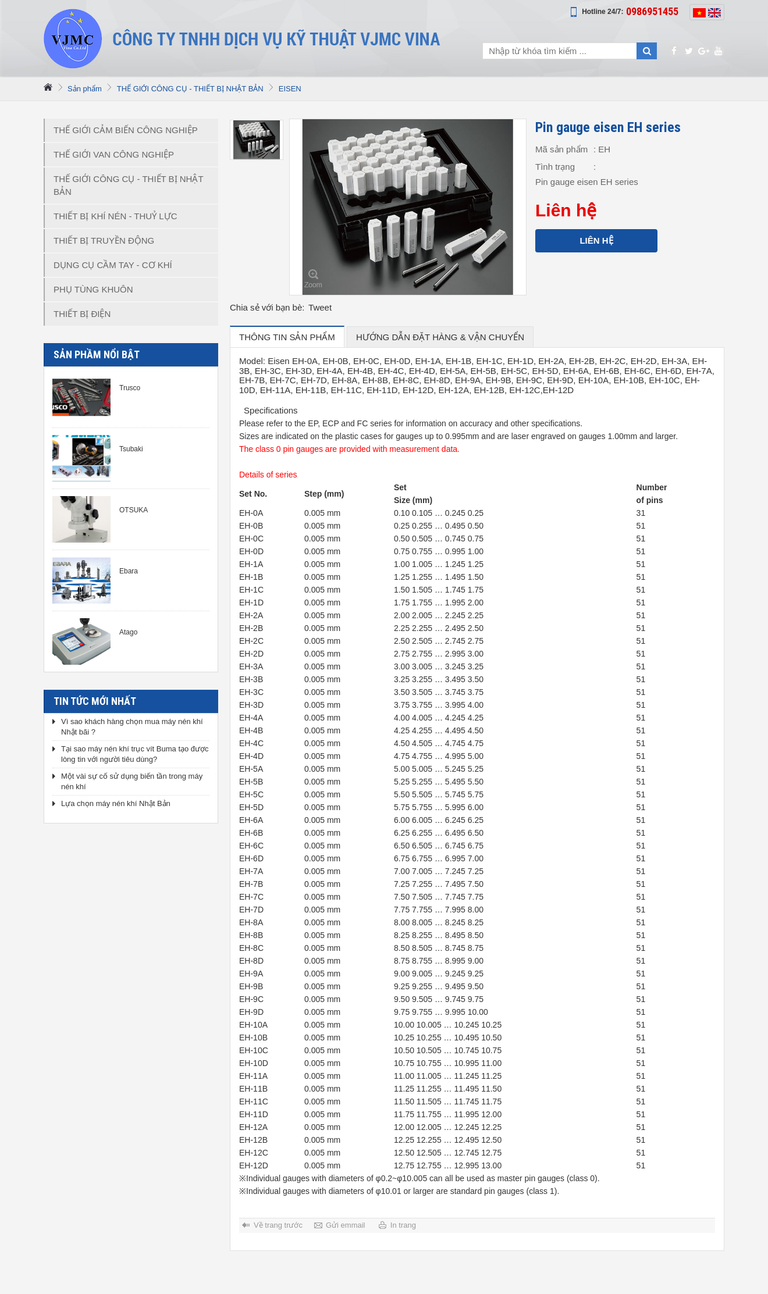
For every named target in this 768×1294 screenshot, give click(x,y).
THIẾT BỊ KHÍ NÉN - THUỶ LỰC (115, 216)
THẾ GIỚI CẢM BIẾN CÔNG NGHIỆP (126, 130)
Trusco (129, 388)
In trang (403, 1225)
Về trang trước (278, 1225)
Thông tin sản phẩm (287, 337)
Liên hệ (596, 240)
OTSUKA (133, 510)
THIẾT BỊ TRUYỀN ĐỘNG (104, 240)
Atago (128, 632)
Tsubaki (131, 449)
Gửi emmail (345, 1225)
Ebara (128, 571)
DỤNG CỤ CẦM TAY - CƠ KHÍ (113, 265)
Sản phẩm (84, 88)
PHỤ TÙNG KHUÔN (93, 289)
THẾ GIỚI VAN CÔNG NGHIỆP (114, 154)
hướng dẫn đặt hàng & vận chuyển (440, 337)
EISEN (290, 88)
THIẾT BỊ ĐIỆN (82, 314)
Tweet (320, 307)
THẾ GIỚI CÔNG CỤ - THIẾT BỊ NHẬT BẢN (190, 88)
